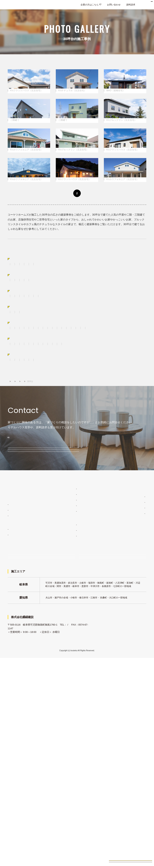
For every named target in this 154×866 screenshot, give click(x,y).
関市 (113, 465)
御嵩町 (72, 465)
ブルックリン (118, 400)
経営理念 (126, 677)
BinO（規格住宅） (54, 363)
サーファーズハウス (18, 405)
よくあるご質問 (127, 710)
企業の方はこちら (90, 4)
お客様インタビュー (71, 716)
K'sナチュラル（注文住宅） (58, 359)
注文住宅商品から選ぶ (25, 352)
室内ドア (110, 442)
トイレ (11, 447)
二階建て (32, 382)
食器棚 (77, 442)
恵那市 (134, 465)
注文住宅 (12, 679)
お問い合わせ (114, 4)
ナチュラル (65, 400)
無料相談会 (20, 610)
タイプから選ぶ (21, 375)
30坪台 (36, 424)
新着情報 (124, 702)
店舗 (108, 382)
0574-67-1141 (15, 836)
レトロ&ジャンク (98, 400)
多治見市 (35, 465)
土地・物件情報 (67, 724)
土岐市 (22, 465)
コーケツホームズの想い (134, 694)
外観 (87, 442)
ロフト (11, 442)
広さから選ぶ (19, 417)
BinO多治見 (15, 710)
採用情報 (124, 718)
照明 (85, 447)
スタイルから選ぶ (22, 394)
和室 (131, 442)
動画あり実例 (19, 482)
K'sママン (14, 715)
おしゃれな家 (32, 400)
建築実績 (20, 516)
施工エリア (127, 683)
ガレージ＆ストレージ (89, 382)
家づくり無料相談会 (26, 739)
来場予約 (91, 739)
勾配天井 (23, 442)
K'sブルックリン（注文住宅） (92, 359)
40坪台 (48, 424)
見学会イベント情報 (130, 847)
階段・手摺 (43, 447)
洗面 (122, 442)
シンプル (80, 400)
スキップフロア (15, 382)
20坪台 (25, 424)
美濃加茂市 (86, 465)
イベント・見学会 (25, 750)
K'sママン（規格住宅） (79, 363)
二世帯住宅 (68, 382)
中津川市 (60, 465)
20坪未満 (12, 424)
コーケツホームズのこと (132, 671)
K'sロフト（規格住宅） (107, 363)
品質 (63, 680)
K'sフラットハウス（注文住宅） (24, 359)
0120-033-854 (31, 575)
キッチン (64, 442)
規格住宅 (12, 704)
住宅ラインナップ (17, 671)
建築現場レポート (70, 711)
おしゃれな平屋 (50, 382)
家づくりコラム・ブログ (132, 664)
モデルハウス (21, 595)
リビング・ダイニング (44, 442)
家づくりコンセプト (69, 664)
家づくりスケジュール (72, 692)
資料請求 (130, 4)
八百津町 (12, 470)
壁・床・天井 (26, 447)
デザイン (65, 675)
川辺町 (123, 465)
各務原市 (101, 465)
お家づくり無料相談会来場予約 (130, 857)
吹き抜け (64, 447)
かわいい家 (49, 400)
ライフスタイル (69, 669)
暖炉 (76, 447)
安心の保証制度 (69, 686)
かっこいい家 (14, 400)
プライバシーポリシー (131, 725)
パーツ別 (17, 435)
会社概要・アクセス (132, 688)
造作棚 (97, 442)
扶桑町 (24, 470)
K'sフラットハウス (19, 691)
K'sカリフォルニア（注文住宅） (24, 363)
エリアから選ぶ (21, 459)
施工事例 (32, 516)
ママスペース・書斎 (102, 447)
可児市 (11, 465)
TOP (9, 516)
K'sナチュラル (17, 685)
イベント (19, 625)
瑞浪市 (47, 465)
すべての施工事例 (17, 340)
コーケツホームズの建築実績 (74, 700)
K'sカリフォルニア (19, 696)
